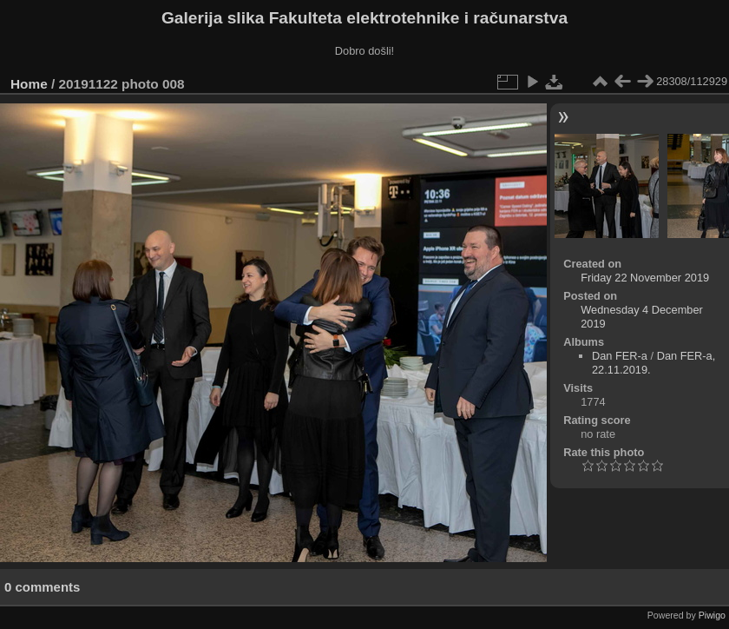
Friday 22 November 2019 (645, 277)
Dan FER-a (619, 355)
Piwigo (712, 615)
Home (29, 83)
